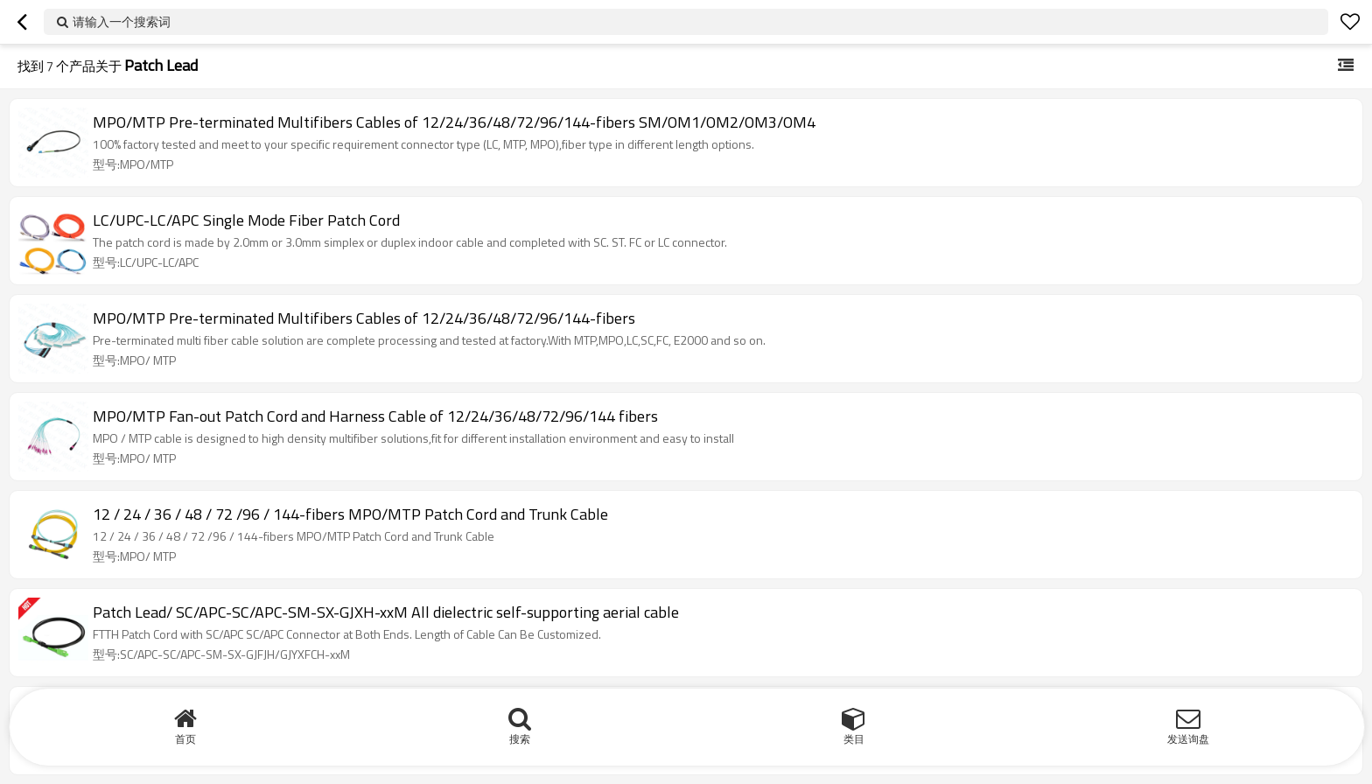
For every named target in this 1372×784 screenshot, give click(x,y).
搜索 (519, 739)
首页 (185, 739)
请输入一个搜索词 (122, 21)
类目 (854, 739)
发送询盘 (1188, 739)
